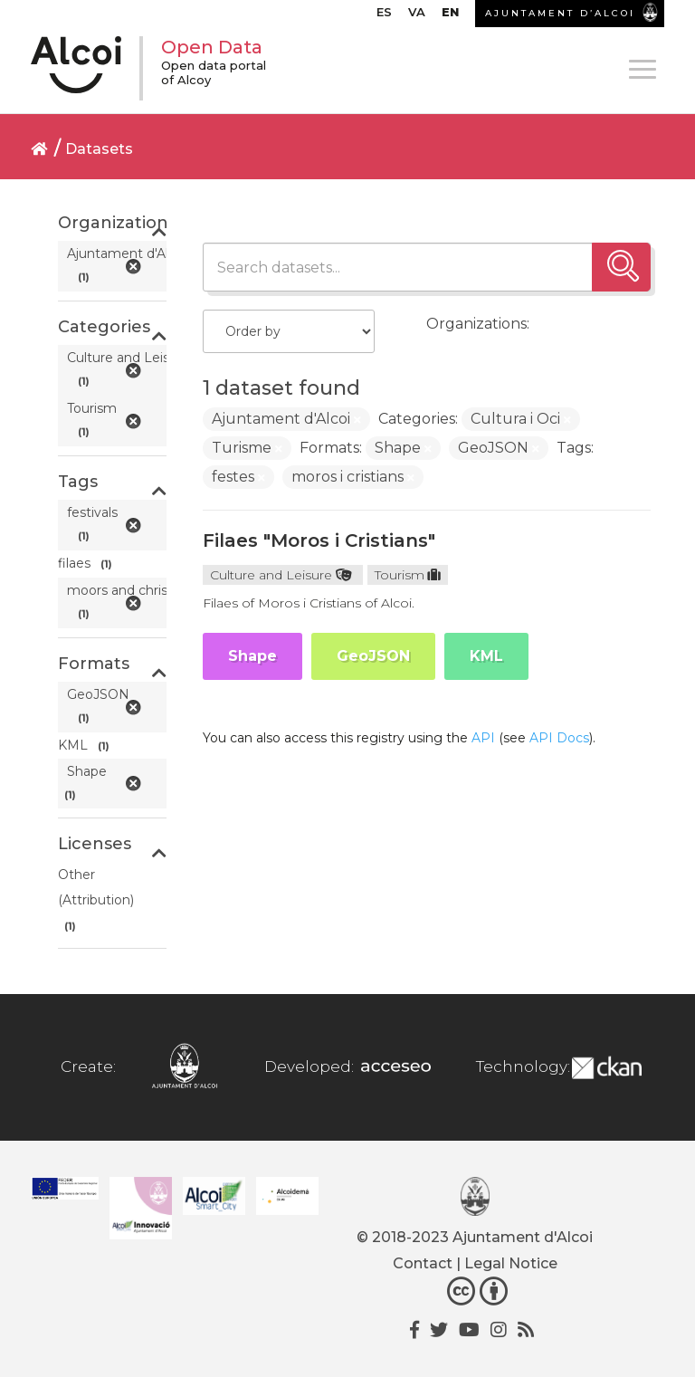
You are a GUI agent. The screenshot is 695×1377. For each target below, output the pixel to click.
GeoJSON (373, 656)
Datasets (99, 149)
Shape (252, 656)
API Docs (559, 738)
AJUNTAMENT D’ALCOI (560, 13)
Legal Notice (510, 1263)
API (483, 738)
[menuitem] (384, 16)
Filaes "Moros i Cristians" (319, 540)
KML (486, 656)
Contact (422, 1263)
